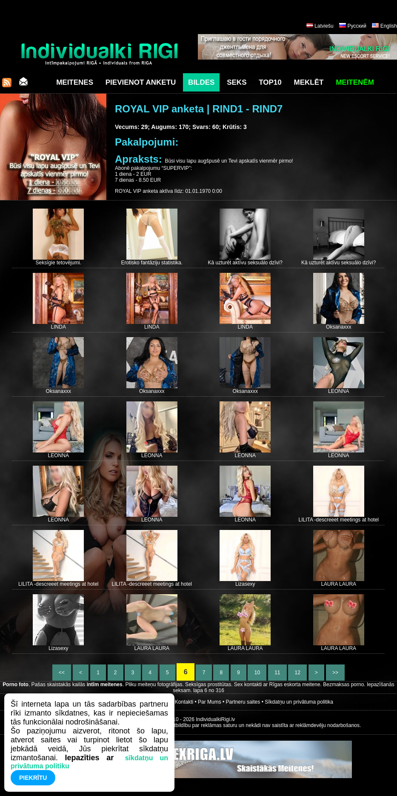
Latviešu (324, 26)
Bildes (201, 82)
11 (277, 673)
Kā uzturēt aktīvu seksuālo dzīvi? (245, 263)
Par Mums (209, 702)
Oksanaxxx (338, 327)
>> (335, 673)
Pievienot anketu (141, 82)
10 (257, 673)
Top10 (270, 82)
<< (61, 673)
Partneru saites (243, 702)
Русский (356, 26)
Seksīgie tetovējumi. (58, 263)
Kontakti (184, 702)
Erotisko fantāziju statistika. (152, 263)
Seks (236, 82)
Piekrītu (33, 777)
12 (297, 673)
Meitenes (74, 82)
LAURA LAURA (338, 584)
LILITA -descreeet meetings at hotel (338, 520)
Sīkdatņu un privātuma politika (299, 702)
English (388, 26)
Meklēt (309, 82)
